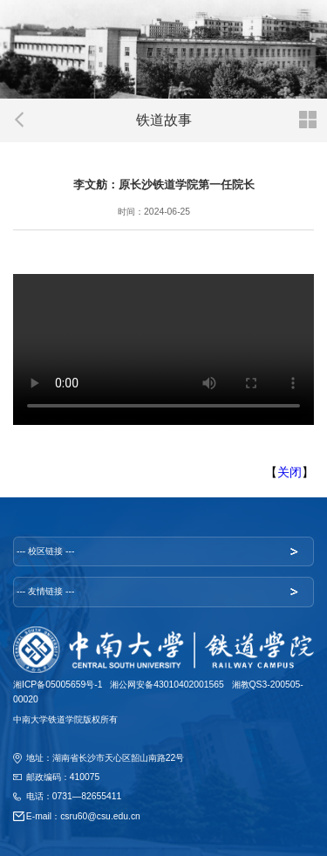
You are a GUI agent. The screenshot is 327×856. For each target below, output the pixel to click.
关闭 (289, 472)
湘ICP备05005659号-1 (58, 684)
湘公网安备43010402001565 (167, 684)
